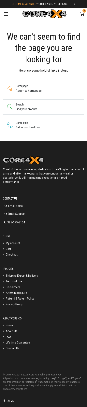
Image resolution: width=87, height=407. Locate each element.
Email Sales (15, 205)
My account (13, 243)
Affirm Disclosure (16, 292)
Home (9, 325)
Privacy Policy (14, 304)
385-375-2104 (16, 222)
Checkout (12, 254)
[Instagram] (8, 401)
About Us (11, 331)
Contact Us (12, 348)
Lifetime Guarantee (18, 342)
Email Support (16, 213)
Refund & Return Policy (20, 298)
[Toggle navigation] (6, 14)
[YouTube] (12, 401)
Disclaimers (13, 287)
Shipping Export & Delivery (22, 275)
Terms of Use (14, 281)
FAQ (8, 336)
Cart (8, 248)
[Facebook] (4, 401)
